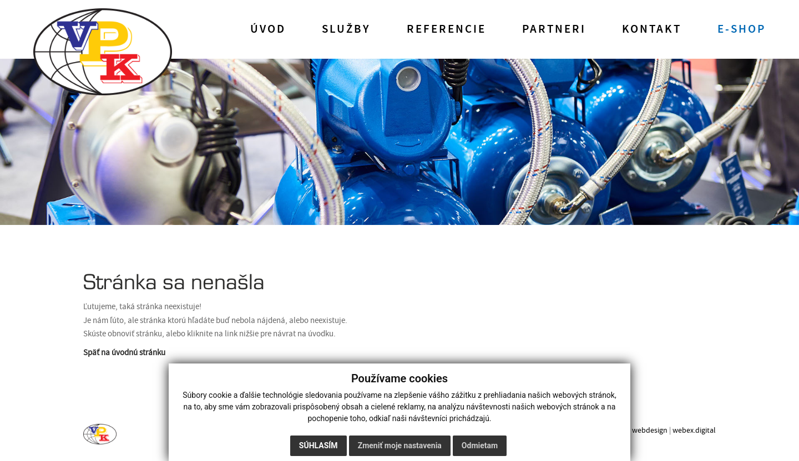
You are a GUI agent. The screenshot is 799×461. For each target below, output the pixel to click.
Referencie (446, 29)
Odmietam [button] (480, 445)
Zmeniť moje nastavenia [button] (400, 445)
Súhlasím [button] (318, 445)
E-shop (741, 29)
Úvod (268, 29)
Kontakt (651, 29)
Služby (346, 29)
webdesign (649, 430)
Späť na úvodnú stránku (124, 352)
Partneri (554, 29)
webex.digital (694, 430)
